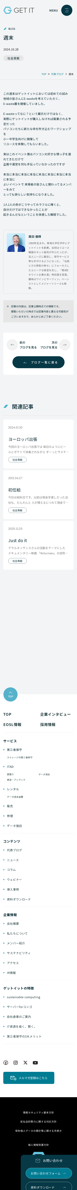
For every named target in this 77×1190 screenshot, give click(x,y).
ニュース (13, 860)
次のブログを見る (48, 344)
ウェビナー (14, 879)
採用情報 (48, 724)
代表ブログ (14, 850)
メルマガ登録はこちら (33, 1078)
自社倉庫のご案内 (19, 1017)
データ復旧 (14, 826)
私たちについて (17, 933)
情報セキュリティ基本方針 (38, 1112)
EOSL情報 (12, 724)
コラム (11, 870)
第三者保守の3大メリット (24, 1036)
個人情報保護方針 (38, 1144)
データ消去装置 (15, 796)
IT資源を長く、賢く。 (22, 1026)
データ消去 (44, 774)
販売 (10, 806)
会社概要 (13, 923)
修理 (10, 816)
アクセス (13, 963)
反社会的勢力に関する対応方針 (38, 1121)
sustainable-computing (23, 997)
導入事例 (13, 889)
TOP (7, 714)
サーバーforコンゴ (19, 1007)
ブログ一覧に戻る (44, 362)
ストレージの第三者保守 (20, 757)
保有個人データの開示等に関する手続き (38, 1130)
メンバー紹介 (16, 943)
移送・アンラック (16, 779)
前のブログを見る (28, 344)
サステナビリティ (19, 953)
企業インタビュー (55, 714)
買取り (10, 774)
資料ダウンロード (19, 899)
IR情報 (11, 973)
